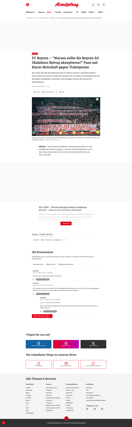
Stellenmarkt (49, 410)
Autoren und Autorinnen (72, 387)
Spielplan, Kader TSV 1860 (53, 408)
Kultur (27, 408)
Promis (28, 400)
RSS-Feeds (49, 395)
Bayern (28, 392)
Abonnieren (69, 392)
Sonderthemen (70, 410)
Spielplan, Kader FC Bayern (53, 405)
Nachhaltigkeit (30, 413)
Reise (27, 410)
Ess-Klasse (49, 400)
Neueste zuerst (38, 264)
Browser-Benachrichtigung (53, 398)
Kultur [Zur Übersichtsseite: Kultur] (91, 12)
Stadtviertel (29, 390)
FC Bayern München (43, 18)
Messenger (49, 392)
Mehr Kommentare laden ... (42, 316)
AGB (87, 390)
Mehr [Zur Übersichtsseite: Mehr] (100, 12)
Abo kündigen (89, 398)
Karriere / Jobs (70, 390)
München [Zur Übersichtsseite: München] (30, 12)
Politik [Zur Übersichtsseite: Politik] (83, 12)
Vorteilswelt (49, 403)
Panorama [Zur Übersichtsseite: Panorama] (68, 12)
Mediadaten (69, 403)
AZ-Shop (68, 405)
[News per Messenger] (38, 364)
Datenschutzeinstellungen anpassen (96, 400)
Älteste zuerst (50, 264)
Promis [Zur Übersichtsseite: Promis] (58, 12)
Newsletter (49, 390)
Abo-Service (69, 395)
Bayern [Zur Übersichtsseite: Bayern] (41, 12)
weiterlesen (66, 223)
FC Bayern (58, 149)
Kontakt (68, 400)
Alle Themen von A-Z (51, 387)
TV (26, 405)
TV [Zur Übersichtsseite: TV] (77, 12)
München (28, 387)
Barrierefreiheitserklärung (93, 395)
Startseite (29, 18)
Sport (34, 18)
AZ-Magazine (69, 408)
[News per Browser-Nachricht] (93, 364)
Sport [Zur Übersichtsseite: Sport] (49, 12)
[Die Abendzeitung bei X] (93, 344)
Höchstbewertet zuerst (65, 264)
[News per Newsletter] (66, 364)
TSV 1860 (28, 398)
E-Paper (68, 398)
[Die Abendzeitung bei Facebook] (38, 344)
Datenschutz (89, 392)
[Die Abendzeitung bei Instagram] (66, 344)
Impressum (89, 387)
